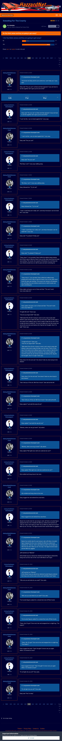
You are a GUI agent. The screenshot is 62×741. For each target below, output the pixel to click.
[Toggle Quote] (22, 77)
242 (22, 58)
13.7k (10, 121)
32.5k (10, 89)
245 (33, 58)
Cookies (42, 728)
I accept (31, 738)
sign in (8, 49)
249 (48, 58)
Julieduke (12, 25)
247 (40, 58)
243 (25, 58)
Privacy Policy (27, 728)
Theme (19, 728)
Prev (6, 58)
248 (44, 58)
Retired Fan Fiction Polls (22, 27)
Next (51, 58)
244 (29, 58)
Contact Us (36, 728)
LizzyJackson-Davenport (9, 106)
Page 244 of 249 (59, 62)
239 (11, 58)
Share (44, 26)
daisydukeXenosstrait (9, 73)
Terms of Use (23, 735)
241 (18, 58)
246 (36, 58)
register (13, 49)
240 (14, 58)
